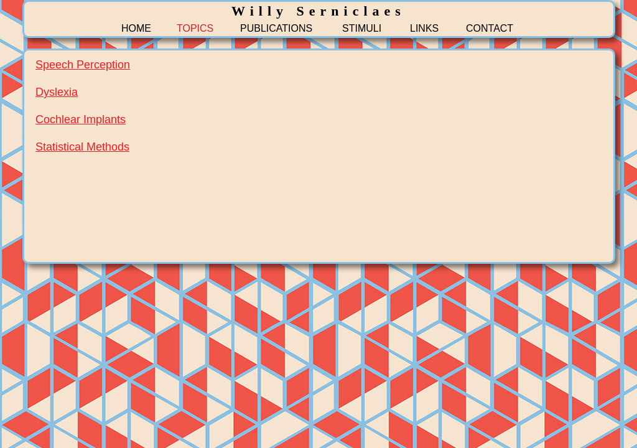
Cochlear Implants (80, 119)
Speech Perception (82, 64)
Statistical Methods (82, 147)
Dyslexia (56, 92)
